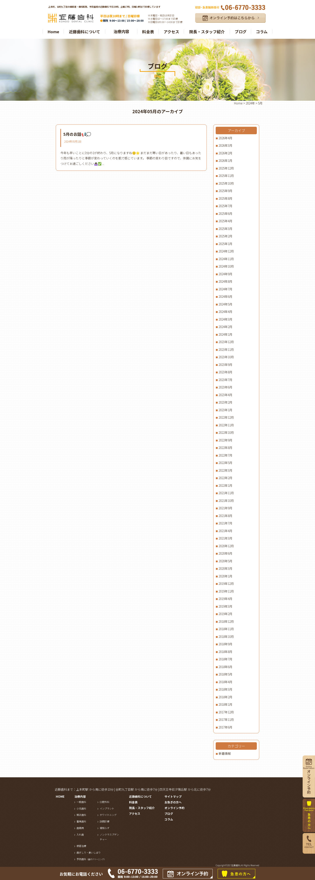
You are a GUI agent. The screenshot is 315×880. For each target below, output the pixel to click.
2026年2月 (225, 153)
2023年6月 (225, 387)
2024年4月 (225, 311)
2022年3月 (225, 470)
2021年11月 (226, 493)
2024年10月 (226, 266)
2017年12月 (226, 712)
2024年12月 (226, 251)
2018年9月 (225, 644)
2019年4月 (225, 598)
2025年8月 (225, 198)
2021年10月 (226, 500)
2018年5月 (225, 674)
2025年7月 (225, 206)
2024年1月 (225, 334)
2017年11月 (226, 719)
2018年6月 (225, 667)
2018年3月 (225, 689)
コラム (262, 31)
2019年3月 (225, 606)
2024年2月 (225, 326)
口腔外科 (104, 802)
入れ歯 (80, 834)
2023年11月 (226, 349)
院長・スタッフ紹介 (207, 31)
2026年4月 (225, 138)
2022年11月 (226, 425)
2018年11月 (226, 629)
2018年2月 (225, 697)
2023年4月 (225, 395)
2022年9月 (225, 440)
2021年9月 (225, 508)
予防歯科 (91, 859)
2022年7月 (225, 455)
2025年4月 (225, 221)
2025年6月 (225, 213)
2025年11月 (226, 175)
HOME (60, 796)
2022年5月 (225, 462)
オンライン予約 (174, 808)
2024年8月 (225, 281)
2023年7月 (225, 379)
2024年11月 (226, 259)
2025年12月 (226, 168)
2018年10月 (226, 636)
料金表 (148, 31)
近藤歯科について (84, 31)
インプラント (107, 808)
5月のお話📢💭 (77, 134)
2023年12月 (226, 342)
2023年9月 (225, 364)
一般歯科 (81, 802)
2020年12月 (226, 546)
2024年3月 (225, 319)
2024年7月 (225, 289)
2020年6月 (225, 553)
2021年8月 (225, 515)
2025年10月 (226, 183)
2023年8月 (225, 372)
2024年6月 (225, 296)
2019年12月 (226, 583)
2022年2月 (225, 478)
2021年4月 (225, 531)
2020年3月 (225, 568)
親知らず (104, 828)
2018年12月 (226, 621)
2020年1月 (225, 576)
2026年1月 (225, 160)
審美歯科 (81, 821)
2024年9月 (225, 274)
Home (53, 31)
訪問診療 (104, 821)
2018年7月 (225, 659)
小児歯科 (81, 808)
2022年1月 (225, 485)
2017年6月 (225, 727)
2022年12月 (226, 417)
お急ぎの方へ (173, 802)
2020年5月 (225, 561)
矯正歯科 (81, 815)
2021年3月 (225, 538)
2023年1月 (225, 410)
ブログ (241, 31)
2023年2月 (225, 402)
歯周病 (80, 828)
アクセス (171, 31)
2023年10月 (226, 357)
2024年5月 (225, 304)
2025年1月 (225, 244)
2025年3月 (225, 228)
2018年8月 (225, 651)
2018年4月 (225, 682)
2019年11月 (226, 591)
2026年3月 (225, 145)
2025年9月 (225, 191)
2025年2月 (225, 236)
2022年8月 (225, 447)
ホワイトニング (108, 815)
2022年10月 (226, 432)
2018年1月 (225, 704)
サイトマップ (173, 796)
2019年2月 (225, 614)
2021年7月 (225, 523)
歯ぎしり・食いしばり (89, 852)
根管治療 (81, 846)
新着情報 (225, 753)
